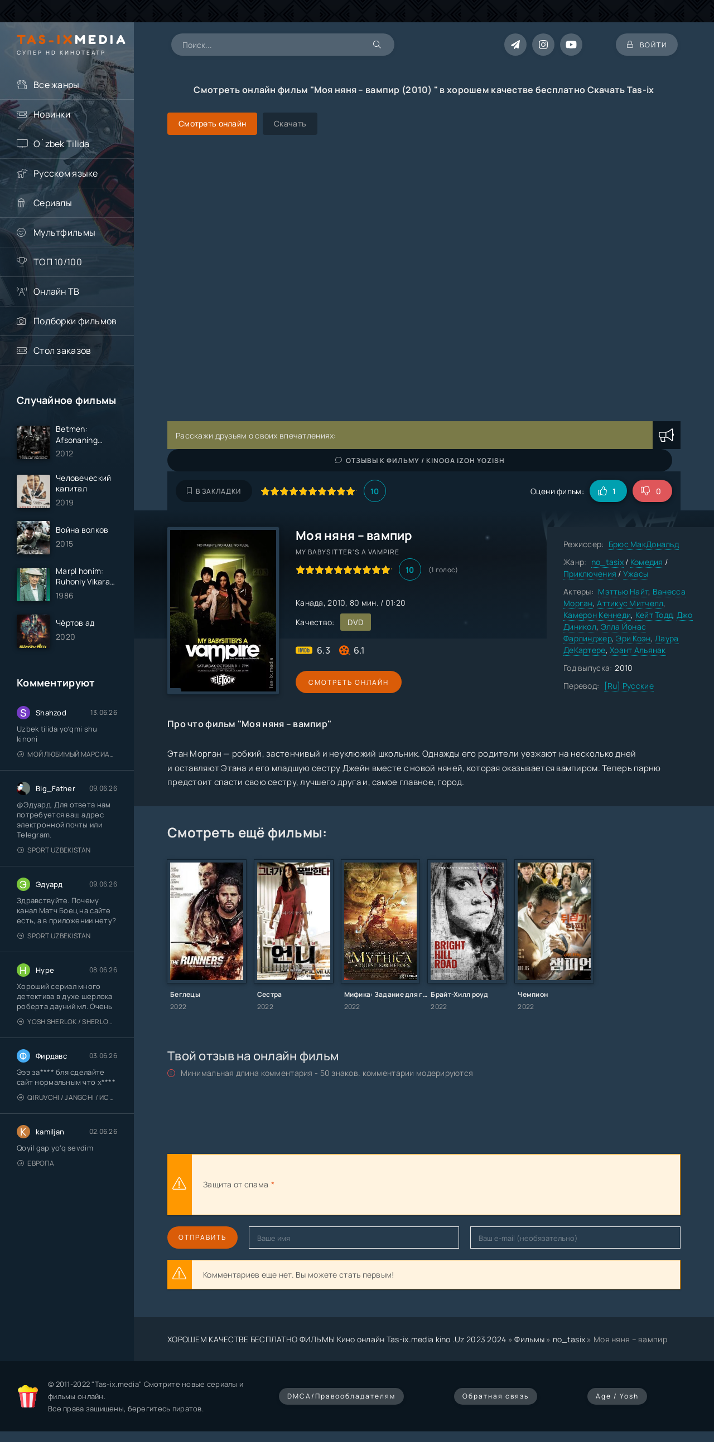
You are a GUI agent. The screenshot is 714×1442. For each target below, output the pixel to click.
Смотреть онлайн (347, 682)
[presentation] (399, 1184)
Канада (310, 602)
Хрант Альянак (638, 650)
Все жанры (56, 85)
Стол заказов (62, 350)
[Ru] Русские (629, 685)
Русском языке (65, 173)
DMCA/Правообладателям (341, 1396)
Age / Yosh (617, 1396)
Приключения (589, 573)
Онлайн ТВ (56, 291)
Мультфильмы (64, 232)
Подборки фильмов (75, 321)
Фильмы (529, 1339)
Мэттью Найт (623, 591)
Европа (35, 1164)
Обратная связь (495, 1396)
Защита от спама (235, 1184)
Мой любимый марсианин (67, 755)
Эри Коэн (633, 638)
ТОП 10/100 (57, 262)
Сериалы (52, 203)
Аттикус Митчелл (630, 603)
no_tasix (607, 562)
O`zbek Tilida (61, 144)
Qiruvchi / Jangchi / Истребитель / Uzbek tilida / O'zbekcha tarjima (67, 1098)
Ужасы (635, 573)
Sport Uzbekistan (54, 851)
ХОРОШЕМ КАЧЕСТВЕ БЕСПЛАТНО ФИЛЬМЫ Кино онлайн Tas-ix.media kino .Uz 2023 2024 (336, 1339)
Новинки (51, 114)
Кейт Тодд (654, 615)
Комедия (646, 562)
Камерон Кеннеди (597, 615)
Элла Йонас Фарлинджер (604, 632)
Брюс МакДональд (644, 544)
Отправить (202, 1237)
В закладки (214, 491)
